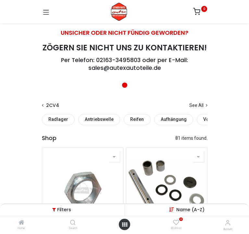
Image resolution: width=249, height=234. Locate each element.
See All (198, 105)
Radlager (58, 119)
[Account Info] (228, 223)
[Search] (73, 223)
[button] (190, 209)
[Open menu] (124, 224)
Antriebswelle (99, 119)
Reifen (137, 119)
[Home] (21, 223)
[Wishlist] (176, 223)
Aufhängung (174, 119)
